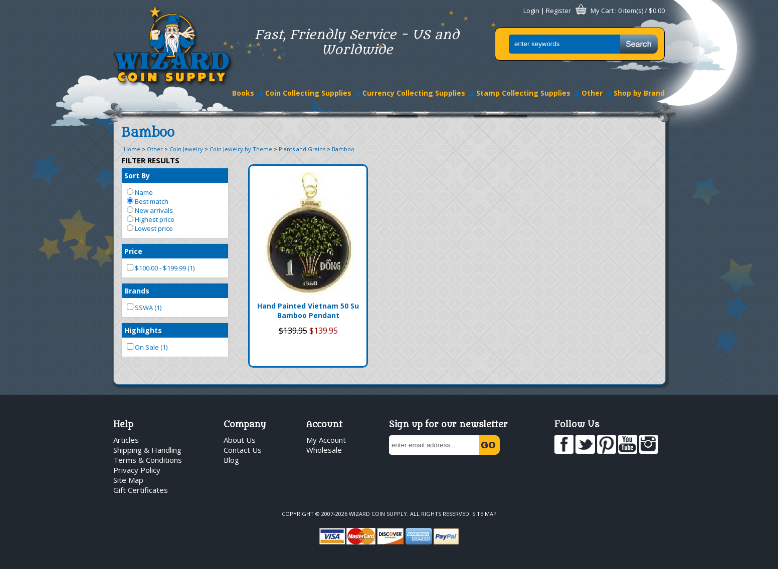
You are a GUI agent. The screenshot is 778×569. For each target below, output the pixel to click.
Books (243, 93)
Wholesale (324, 450)
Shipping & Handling (147, 450)
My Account (326, 440)
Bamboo (343, 149)
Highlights (143, 330)
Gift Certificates (140, 490)
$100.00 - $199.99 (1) (160, 267)
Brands (136, 291)
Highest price (150, 219)
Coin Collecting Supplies (308, 93)
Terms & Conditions (147, 460)
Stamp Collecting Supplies (523, 93)
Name (140, 192)
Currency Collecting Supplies (413, 93)
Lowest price (150, 228)
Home (132, 149)
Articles (126, 440)
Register (558, 10)
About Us (240, 440)
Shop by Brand (639, 93)
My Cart (602, 10)
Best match (147, 201)
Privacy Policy (136, 470)
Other (592, 93)
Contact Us (243, 450)
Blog (231, 460)
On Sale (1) (147, 347)
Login (531, 10)
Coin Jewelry (186, 149)
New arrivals (150, 210)
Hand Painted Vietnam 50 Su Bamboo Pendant (308, 310)
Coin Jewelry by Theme (241, 149)
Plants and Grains (302, 149)
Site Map (128, 480)
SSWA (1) (144, 307)
